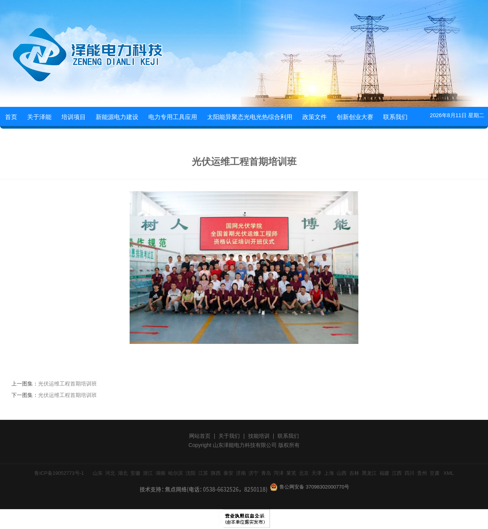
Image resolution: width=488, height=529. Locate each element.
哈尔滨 (175, 473)
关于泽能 (39, 117)
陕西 (216, 473)
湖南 (160, 473)
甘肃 (435, 473)
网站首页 (199, 436)
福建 (384, 473)
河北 (110, 473)
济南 (241, 473)
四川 (409, 473)
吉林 (354, 473)
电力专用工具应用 (172, 117)
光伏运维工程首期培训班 (67, 384)
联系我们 (395, 117)
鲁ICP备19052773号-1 (59, 473)
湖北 (123, 473)
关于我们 (229, 436)
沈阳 (191, 473)
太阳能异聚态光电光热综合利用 (249, 117)
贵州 (422, 473)
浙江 (148, 473)
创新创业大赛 (355, 117)
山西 (342, 473)
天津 (316, 473)
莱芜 (291, 473)
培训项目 (73, 117)
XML (448, 473)
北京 (304, 473)
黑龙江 (369, 473)
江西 (397, 473)
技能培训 (259, 436)
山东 (98, 473)
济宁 (253, 473)
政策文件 (314, 117)
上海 (329, 473)
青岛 (266, 473)
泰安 (228, 473)
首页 (11, 117)
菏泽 (279, 473)
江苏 (203, 473)
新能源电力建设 (117, 117)
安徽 (135, 473)
